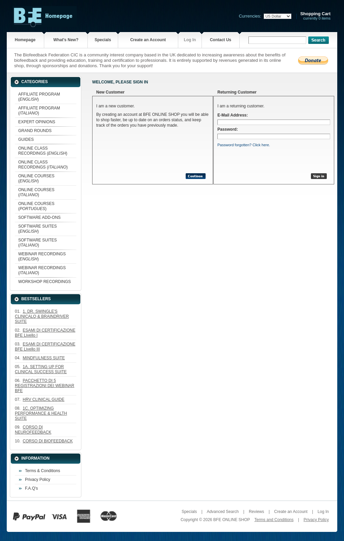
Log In (190, 39)
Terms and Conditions (273, 519)
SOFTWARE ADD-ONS (39, 217)
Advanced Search (223, 511)
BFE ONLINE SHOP (231, 519)
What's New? (65, 39)
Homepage (25, 39)
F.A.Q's (31, 488)
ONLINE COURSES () (36, 178)
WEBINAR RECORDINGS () (42, 256)
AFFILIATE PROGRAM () (39, 97)
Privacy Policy (37, 479)
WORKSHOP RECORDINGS (44, 281)
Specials (103, 39)
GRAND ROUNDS (35, 130)
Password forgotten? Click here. (243, 145)
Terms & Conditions (42, 470)
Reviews (256, 511)
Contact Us (220, 39)
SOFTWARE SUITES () (37, 229)
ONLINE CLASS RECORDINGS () (42, 151)
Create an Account (148, 39)
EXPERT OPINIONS (36, 122)
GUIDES (26, 139)
